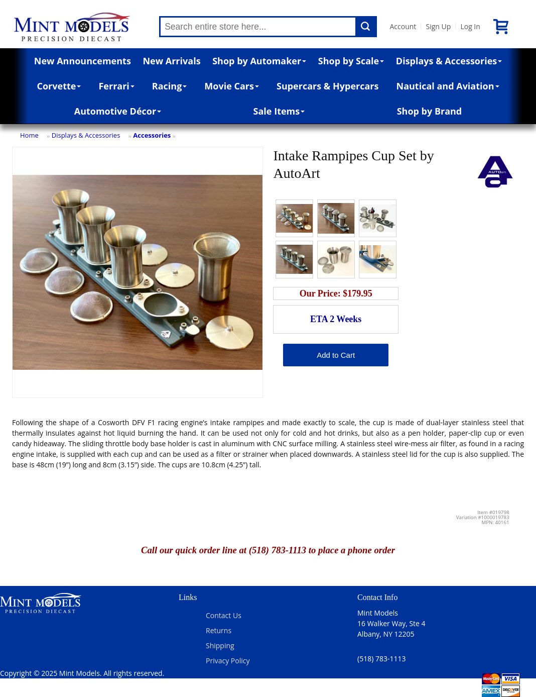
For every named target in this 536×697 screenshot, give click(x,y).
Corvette (59, 86)
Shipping (220, 645)
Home (29, 135)
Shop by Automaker (259, 61)
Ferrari (116, 86)
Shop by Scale (351, 61)
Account (402, 26)
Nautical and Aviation (447, 86)
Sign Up (438, 26)
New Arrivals (171, 61)
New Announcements (82, 61)
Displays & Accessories (449, 61)
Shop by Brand (429, 111)
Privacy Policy (227, 660)
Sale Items (279, 111)
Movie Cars (231, 86)
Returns (218, 630)
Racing (169, 86)
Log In (470, 26)
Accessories (152, 135)
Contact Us (223, 615)
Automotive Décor (117, 111)
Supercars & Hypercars (328, 86)
